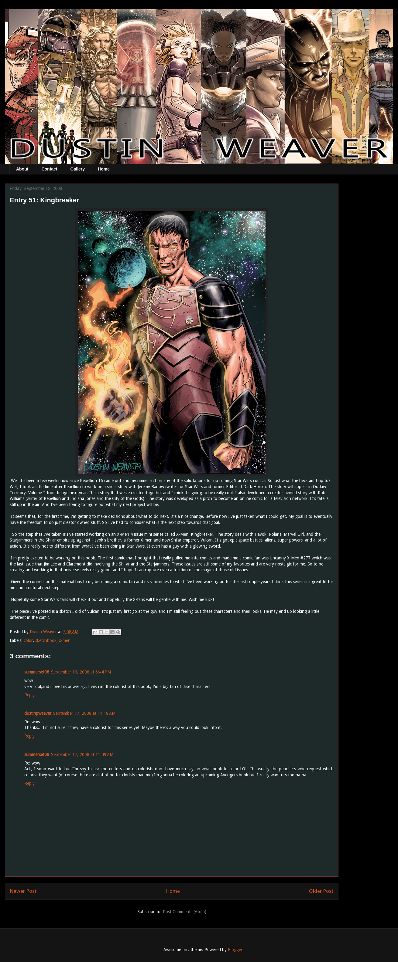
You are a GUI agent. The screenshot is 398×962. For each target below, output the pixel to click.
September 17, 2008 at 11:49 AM (82, 754)
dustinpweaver (37, 713)
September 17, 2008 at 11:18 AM (84, 713)
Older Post (321, 891)
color (28, 640)
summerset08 (36, 672)
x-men (64, 640)
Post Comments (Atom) (184, 911)
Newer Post (23, 891)
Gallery (77, 169)
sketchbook (46, 640)
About (22, 169)
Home (104, 169)
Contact (49, 169)
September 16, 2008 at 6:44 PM (81, 672)
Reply (29, 694)
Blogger (235, 949)
